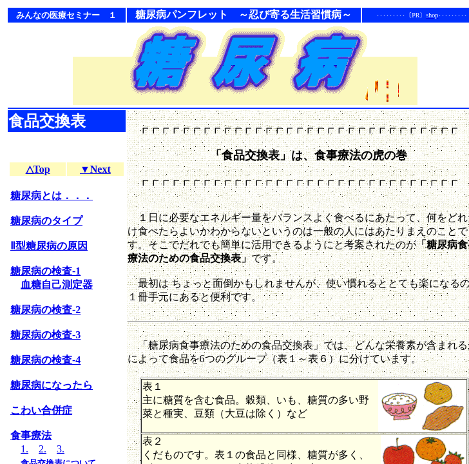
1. (24, 448)
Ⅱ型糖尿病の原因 (49, 245)
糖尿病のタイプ (46, 220)
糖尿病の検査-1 (45, 271)
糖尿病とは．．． (51, 195)
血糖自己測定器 (57, 284)
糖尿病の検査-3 (45, 334)
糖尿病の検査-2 (45, 309)
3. (60, 448)
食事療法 (31, 435)
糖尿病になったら (51, 385)
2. (42, 448)
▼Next (95, 169)
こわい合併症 (41, 410)
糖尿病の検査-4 (45, 359)
